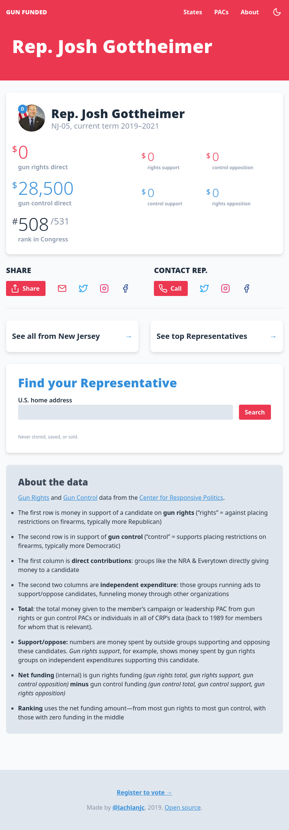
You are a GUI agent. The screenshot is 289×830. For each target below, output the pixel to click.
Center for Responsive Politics (181, 497)
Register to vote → (144, 792)
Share (25, 288)
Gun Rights (33, 497)
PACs (221, 12)
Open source (183, 807)
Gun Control (80, 497)
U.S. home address (45, 400)
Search (255, 412)
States (192, 12)
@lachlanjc (128, 807)
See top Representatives (202, 336)
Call (169, 288)
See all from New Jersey (56, 336)
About (249, 12)
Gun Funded (26, 12)
